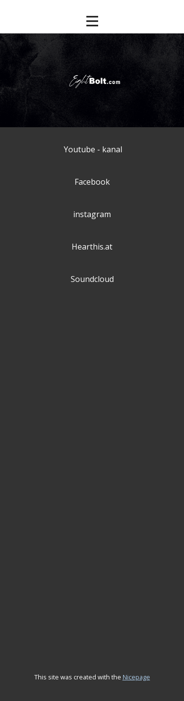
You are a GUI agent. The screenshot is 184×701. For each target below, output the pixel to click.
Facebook (92, 181)
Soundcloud (92, 279)
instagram (92, 214)
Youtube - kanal (93, 149)
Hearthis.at (92, 246)
